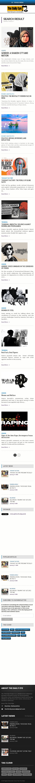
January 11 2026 (14, 474)
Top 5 (23, 632)
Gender (3, 50)
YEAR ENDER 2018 (6, 638)
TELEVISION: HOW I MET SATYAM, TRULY (20, 751)
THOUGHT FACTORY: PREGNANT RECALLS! (21, 473)
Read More (5, 65)
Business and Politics (7, 94)
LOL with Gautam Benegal (22, 629)
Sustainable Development (9, 635)
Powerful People (14, 484)
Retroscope (5, 629)
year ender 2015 (27, 774)
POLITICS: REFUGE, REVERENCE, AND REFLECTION (13, 139)
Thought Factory (7, 178)
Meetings (15, 768)
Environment (15, 632)
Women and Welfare (8, 395)
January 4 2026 (13, 753)
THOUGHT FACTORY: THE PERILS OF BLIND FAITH (16, 181)
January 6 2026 (13, 490)
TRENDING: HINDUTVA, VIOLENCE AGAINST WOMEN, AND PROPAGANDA (16, 225)
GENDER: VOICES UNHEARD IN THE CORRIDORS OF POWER (17, 267)
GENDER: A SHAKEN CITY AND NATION (14, 54)
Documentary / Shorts (8, 771)
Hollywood (23, 768)
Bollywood (12, 498)
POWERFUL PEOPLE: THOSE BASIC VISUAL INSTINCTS (20, 487)
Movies (18, 771)
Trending (4, 222)
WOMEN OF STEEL (7, 310)
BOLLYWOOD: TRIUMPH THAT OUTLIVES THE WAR (20, 501)
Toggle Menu (18, 2)
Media (12, 629)
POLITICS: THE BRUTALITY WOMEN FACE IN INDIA (16, 97)
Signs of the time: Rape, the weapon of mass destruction (17, 436)
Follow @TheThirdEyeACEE (18, 514)
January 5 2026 (13, 503)
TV (18, 635)
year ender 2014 (6, 632)
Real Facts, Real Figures (9, 352)
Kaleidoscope (25, 771)
